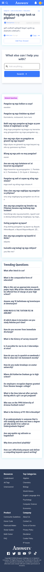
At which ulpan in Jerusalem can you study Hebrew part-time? (19, 321)
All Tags (7, 483)
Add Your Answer (22, 41)
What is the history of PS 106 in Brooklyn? (22, 412)
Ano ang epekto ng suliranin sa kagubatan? (17, 434)
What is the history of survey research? (21, 339)
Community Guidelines (12, 517)
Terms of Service (29, 525)
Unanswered (8, 487)
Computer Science (30, 504)
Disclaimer (27, 534)
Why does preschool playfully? (17, 442)
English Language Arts (31, 495)
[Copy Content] (33, 35)
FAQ (5, 538)
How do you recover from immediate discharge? (20, 330)
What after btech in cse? (14, 270)
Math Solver (8, 534)
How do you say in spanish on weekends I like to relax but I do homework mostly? (22, 356)
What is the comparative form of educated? (18, 278)
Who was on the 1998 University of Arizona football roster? (19, 403)
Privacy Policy (28, 530)
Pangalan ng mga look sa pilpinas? (19, 16)
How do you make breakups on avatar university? (20, 366)
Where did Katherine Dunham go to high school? (21, 375)
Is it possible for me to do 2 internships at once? (21, 347)
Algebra (26, 478)
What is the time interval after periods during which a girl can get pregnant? (20, 394)
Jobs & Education (16, 11)
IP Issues (26, 543)
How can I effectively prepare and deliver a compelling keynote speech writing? (22, 451)
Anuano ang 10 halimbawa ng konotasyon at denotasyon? (22, 302)
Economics (27, 508)
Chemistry (27, 483)
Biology (26, 487)
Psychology (27, 500)
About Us (26, 517)
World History (28, 491)
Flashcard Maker (10, 525)
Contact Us (27, 521)
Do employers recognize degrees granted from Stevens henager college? (22, 385)
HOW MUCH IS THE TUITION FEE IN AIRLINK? (18, 311)
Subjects (6, 11)
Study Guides (9, 530)
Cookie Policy (28, 538)
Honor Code (8, 521)
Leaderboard (8, 478)
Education (27, 11)
